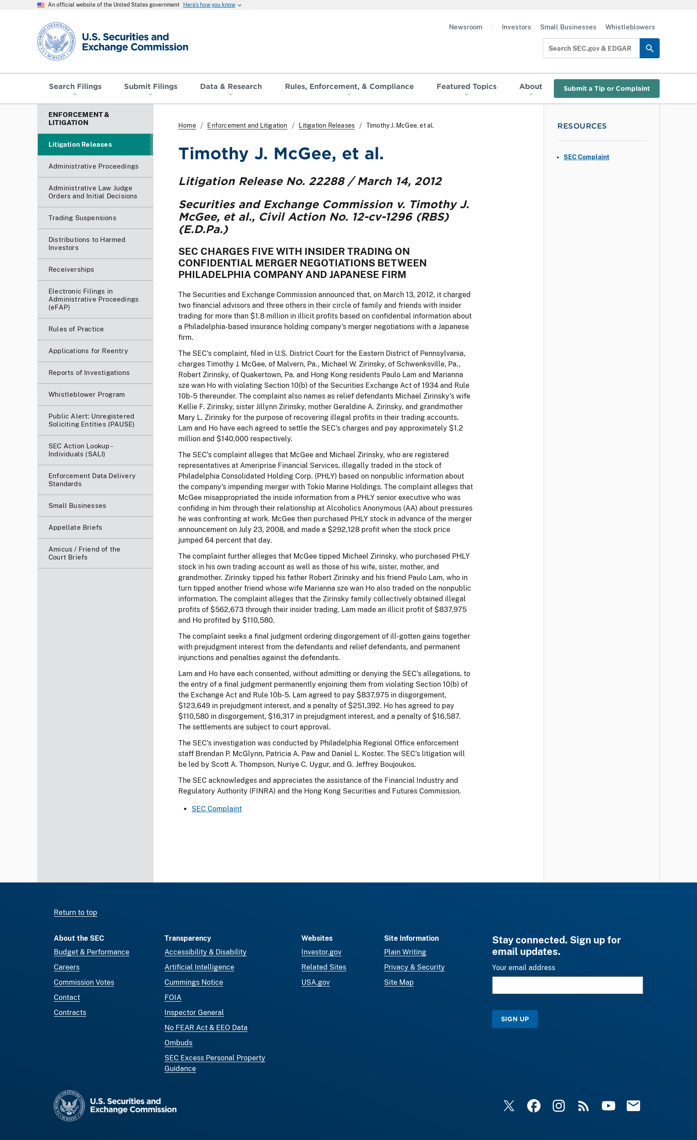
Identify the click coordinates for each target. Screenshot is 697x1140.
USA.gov (315, 982)
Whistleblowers (630, 27)
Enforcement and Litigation (247, 125)
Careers (67, 967)
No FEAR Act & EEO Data (206, 1027)
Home (187, 125)
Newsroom (465, 27)
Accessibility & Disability (205, 952)
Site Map (399, 982)
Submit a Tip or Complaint (607, 88)
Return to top (75, 912)
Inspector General (194, 1012)
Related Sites (323, 967)
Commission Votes (84, 982)
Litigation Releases (327, 125)
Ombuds (178, 1043)
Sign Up (515, 1019)
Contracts (70, 1012)
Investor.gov (321, 952)
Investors (516, 27)
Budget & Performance (91, 952)
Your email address (523, 967)
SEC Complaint (217, 809)
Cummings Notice (193, 982)
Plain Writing (405, 952)
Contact (67, 997)
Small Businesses (568, 27)
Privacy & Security (414, 967)
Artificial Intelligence (199, 967)
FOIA (172, 997)
